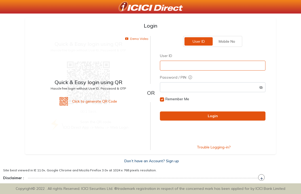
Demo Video (136, 39)
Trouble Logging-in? (214, 147)
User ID (199, 41)
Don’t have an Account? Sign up (151, 161)
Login (213, 116)
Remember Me (177, 99)
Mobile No (227, 41)
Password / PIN (176, 77)
